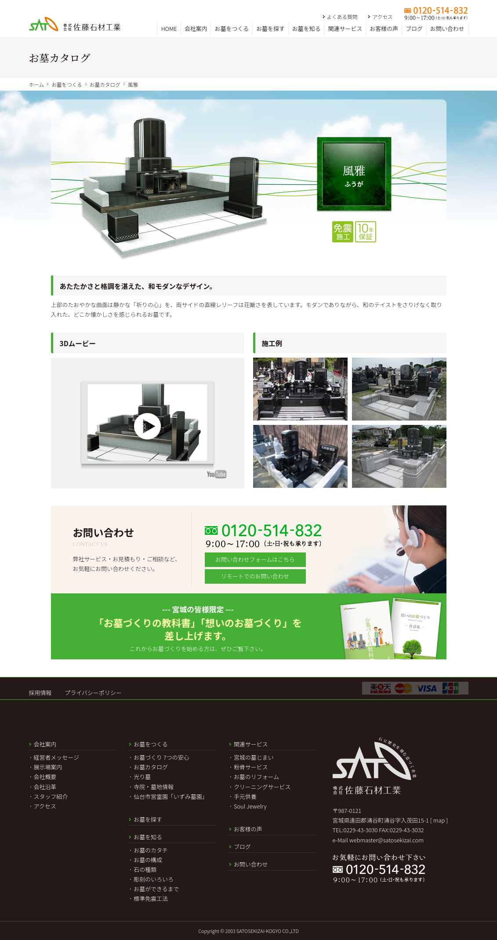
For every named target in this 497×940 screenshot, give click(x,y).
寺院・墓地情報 (154, 787)
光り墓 (142, 776)
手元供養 (245, 796)
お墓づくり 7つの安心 (161, 757)
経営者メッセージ (56, 757)
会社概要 (45, 776)
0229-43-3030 (361, 830)
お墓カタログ (105, 84)
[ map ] (439, 820)
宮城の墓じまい (254, 757)
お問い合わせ (447, 28)
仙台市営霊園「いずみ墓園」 (170, 796)
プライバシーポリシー (93, 692)
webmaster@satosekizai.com (386, 840)
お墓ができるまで (156, 889)
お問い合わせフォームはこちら (255, 559)
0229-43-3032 (407, 830)
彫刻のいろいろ (154, 879)
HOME (169, 28)
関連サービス (345, 28)
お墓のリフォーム (256, 776)
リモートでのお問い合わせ (255, 576)
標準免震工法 (151, 898)
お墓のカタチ (151, 850)
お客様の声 (384, 28)
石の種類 (145, 869)
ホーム (36, 84)
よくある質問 (342, 16)
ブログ (414, 28)
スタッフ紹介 (51, 796)
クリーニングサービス (262, 787)
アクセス (382, 16)
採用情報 (40, 692)
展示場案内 (48, 767)
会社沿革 (45, 787)
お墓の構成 (148, 860)
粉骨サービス (251, 767)
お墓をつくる (231, 28)
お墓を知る (306, 28)
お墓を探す (270, 28)
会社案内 (196, 28)
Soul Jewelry (250, 806)
